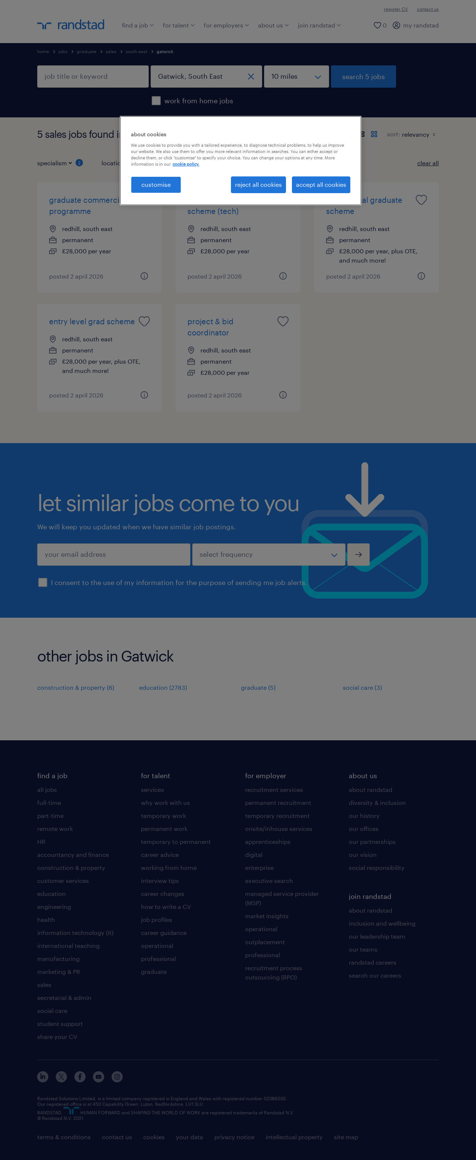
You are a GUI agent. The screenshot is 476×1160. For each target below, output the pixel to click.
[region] (240, 160)
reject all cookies (258, 184)
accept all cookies (321, 184)
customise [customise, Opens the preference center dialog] (156, 184)
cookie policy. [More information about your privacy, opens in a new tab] (186, 164)
